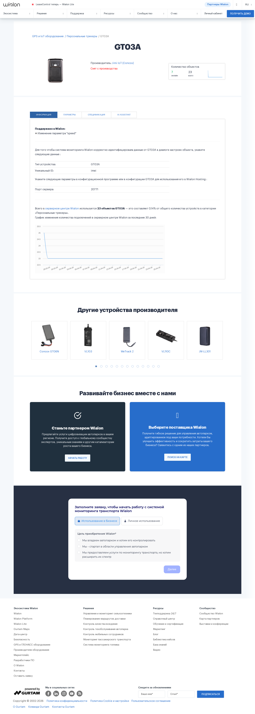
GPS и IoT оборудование (48, 36)
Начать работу (77, 458)
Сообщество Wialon (211, 613)
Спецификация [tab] (96, 115)
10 (143, 366)
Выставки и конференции (213, 624)
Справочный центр (164, 619)
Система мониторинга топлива (101, 645)
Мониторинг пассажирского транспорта (107, 639)
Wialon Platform (23, 619)
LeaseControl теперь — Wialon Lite (55, 4)
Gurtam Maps (22, 629)
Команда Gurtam (38, 707)
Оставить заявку (23, 676)
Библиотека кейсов (164, 639)
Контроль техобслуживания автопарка (105, 629)
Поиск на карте (178, 457)
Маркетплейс (21, 655)
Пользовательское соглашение (150, 701)
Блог (155, 634)
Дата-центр (20, 634)
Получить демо (240, 14)
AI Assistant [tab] (124, 115)
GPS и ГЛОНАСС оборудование (32, 645)
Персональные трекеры (82, 36)
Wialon (17, 613)
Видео (156, 650)
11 (148, 366)
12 (153, 366)
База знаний (160, 645)
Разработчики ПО (24, 660)
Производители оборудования (31, 650)
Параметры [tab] (69, 115)
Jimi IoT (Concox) (123, 63)
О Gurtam (19, 707)
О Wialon (19, 665)
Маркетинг (159, 629)
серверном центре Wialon (62, 208)
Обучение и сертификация (168, 624)
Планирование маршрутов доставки (104, 619)
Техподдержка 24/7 (164, 613)
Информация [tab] (43, 115)
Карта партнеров (209, 619)
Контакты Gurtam (63, 707)
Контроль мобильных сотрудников (103, 634)
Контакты (19, 671)
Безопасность (22, 639)
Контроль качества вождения (100, 624)
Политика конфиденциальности (67, 701)
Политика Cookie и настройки (109, 701)
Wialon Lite (20, 624)
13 (158, 366)
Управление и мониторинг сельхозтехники (107, 613)
